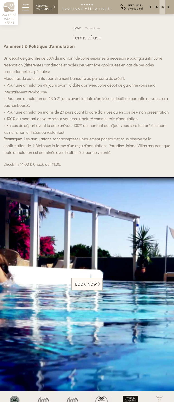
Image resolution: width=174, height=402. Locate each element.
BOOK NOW (87, 284)
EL (150, 7)
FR (162, 7)
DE (168, 7)
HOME (77, 28)
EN (156, 7)
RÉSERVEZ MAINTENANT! (46, 7)
